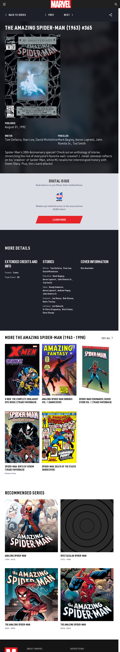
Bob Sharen (68, 298)
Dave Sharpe (48, 312)
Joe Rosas (56, 298)
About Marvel (35, 648)
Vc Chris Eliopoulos (52, 309)
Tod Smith (79, 143)
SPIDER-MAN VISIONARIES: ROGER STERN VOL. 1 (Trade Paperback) (95, 400)
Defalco (8, 473)
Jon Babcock (57, 306)
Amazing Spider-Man (15, 555)
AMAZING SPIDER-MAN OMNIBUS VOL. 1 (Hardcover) (57, 400)
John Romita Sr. (65, 279)
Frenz (14, 473)
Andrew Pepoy (64, 290)
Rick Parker (67, 309)
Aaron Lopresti (84, 139)
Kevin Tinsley (49, 301)
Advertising (77, 648)
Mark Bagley (66, 139)
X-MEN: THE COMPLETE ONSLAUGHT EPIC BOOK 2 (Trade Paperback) (21, 400)
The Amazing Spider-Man (17, 624)
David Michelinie (47, 139)
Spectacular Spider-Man (73, 555)
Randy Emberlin (56, 287)
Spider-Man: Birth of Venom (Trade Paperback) (19, 468)
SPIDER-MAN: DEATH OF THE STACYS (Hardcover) (59, 468)
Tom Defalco (13, 139)
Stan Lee (28, 139)
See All (107, 338)
